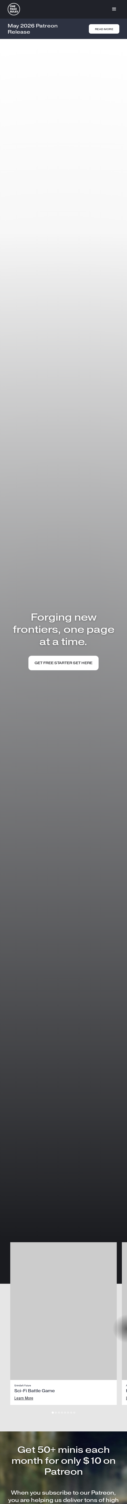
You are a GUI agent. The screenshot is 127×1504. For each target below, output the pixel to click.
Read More (104, 29)
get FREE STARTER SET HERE (63, 663)
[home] (14, 9)
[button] (114, 9)
